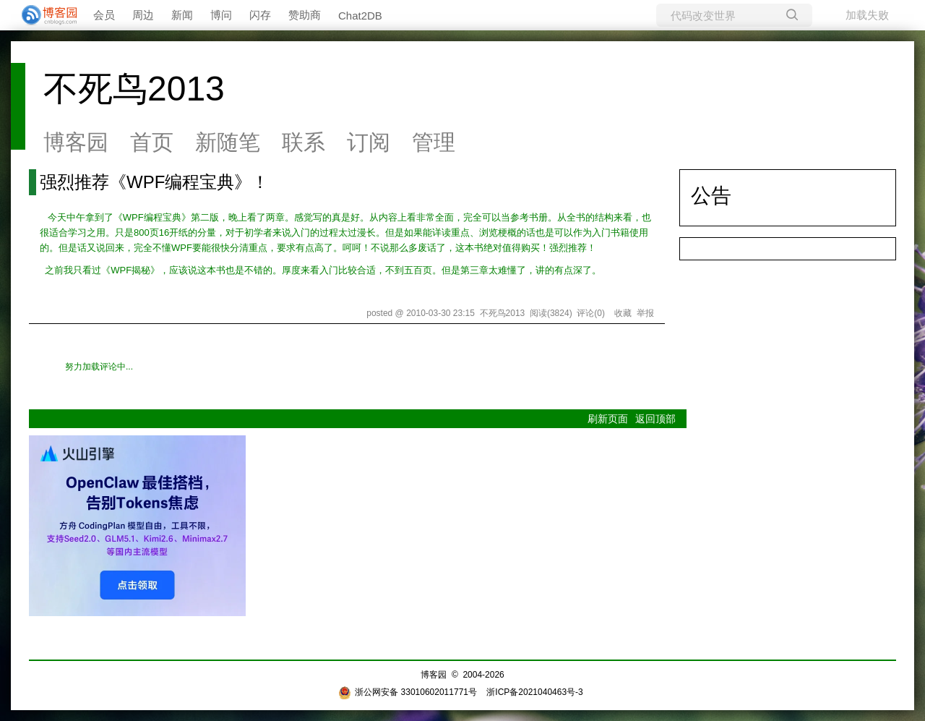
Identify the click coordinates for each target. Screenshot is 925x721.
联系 (303, 142)
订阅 (368, 142)
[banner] (43, 15)
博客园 (75, 142)
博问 (221, 15)
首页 (151, 142)
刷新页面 (608, 419)
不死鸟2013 (134, 88)
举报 (645, 313)
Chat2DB (360, 15)
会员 (104, 15)
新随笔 (227, 142)
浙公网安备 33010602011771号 (407, 692)
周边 (143, 15)
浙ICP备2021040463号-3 (534, 692)
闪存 (260, 15)
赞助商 (304, 15)
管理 (433, 142)
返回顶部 (655, 419)
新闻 (182, 15)
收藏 (623, 313)
